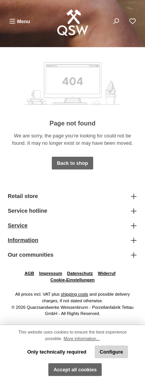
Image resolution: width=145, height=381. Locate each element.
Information (23, 240)
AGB (29, 273)
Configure (111, 352)
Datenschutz (80, 273)
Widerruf (107, 273)
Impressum (50, 273)
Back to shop (72, 163)
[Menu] (19, 21)
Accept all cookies (75, 370)
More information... (82, 338)
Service (17, 225)
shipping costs (74, 294)
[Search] (116, 21)
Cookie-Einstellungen (72, 280)
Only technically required (56, 352)
